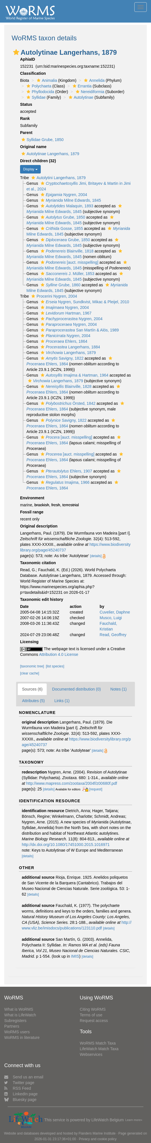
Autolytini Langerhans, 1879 (58, 177)
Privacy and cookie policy (98, 1139)
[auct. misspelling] (68, 262)
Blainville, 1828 (65, 386)
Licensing (29, 641)
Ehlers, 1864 (63, 341)
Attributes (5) (33, 700)
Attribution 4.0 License (58, 654)
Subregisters (15, 1020)
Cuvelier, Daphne (115, 612)
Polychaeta (38, 86)
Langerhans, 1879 (67, 352)
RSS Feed (17, 1088)
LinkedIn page (21, 1094)
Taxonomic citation (38, 562)
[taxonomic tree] (32, 666)
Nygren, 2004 (63, 194)
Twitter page (19, 1082)
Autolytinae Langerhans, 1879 (49, 153)
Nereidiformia (89, 91)
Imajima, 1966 (64, 482)
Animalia (46, 80)
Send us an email (23, 1077)
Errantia (81, 86)
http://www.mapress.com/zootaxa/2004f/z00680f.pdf (71, 783)
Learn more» (133, 1120)
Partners (11, 1026)
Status (26, 104)
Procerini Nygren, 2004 (53, 296)
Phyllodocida (39, 91)
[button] (16, 52)
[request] (95, 789)
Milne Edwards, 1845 (70, 200)
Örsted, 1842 (67, 403)
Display (30, 169)
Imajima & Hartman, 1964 (74, 375)
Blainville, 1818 (66, 251)
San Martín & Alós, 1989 (79, 330)
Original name (33, 146)
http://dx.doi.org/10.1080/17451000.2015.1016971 (66, 844)
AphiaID (27, 59)
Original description (38, 526)
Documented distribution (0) (76, 689)
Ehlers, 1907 (65, 471)
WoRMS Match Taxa (98, 1043)
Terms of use (91, 1015)
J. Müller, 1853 (66, 273)
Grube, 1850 (62, 217)
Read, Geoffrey (113, 634)
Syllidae (35, 97)
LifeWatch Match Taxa (99, 1049)
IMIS (75, 956)
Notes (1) (118, 689)
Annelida (94, 80)
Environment (32, 498)
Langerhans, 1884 (69, 347)
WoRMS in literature (22, 1037)
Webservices (91, 1054)
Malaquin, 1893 (66, 206)
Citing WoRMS (93, 1009)
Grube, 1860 (60, 285)
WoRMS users (17, 1032)
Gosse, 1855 (61, 228)
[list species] (55, 666)
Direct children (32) (38, 161)
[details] (96, 556)
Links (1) (62, 700)
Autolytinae (80, 97)
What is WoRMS (18, 1009)
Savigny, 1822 (61, 358)
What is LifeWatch (20, 1015)
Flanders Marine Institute (97, 1133)
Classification (33, 73)
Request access (94, 1020)
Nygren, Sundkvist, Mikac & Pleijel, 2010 (84, 302)
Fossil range (31, 512)
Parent (26, 132)
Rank (25, 118)
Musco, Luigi (111, 618)
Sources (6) (32, 689)
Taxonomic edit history (41, 599)
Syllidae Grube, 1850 (42, 139)
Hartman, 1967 (65, 313)
